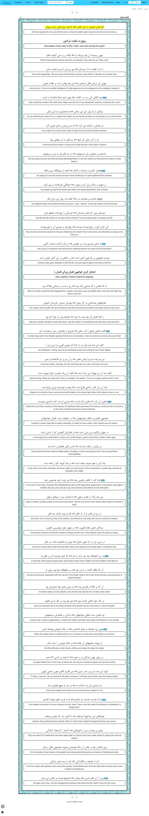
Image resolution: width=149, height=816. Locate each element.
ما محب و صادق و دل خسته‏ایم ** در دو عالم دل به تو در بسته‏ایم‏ (74, 154)
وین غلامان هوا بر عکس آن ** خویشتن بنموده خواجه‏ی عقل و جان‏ (74, 747)
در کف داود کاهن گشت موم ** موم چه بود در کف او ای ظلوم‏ (74, 601)
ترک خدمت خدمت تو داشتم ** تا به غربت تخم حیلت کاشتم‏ (72, 699)
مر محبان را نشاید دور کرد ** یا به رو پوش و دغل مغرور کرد (74, 125)
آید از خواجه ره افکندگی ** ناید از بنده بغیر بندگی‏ (74, 761)
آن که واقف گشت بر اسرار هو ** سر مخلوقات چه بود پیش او (74, 570)
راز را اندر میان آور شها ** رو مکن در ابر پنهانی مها (74, 139)
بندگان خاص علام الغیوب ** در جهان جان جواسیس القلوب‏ (74, 527)
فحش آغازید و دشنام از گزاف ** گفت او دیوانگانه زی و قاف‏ (72, 170)
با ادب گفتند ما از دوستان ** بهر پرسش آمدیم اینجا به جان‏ (74, 69)
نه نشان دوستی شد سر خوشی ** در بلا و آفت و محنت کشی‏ (72, 243)
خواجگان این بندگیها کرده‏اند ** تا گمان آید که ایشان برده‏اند (74, 716)
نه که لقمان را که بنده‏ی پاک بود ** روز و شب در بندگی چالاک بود (74, 286)
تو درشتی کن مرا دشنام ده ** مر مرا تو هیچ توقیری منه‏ (74, 685)
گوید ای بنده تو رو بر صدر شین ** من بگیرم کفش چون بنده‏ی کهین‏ (74, 671)
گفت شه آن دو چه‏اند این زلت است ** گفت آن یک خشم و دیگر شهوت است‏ (74, 373)
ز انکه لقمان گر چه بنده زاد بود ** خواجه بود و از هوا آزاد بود (74, 317)
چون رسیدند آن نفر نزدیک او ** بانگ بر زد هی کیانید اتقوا (74, 55)
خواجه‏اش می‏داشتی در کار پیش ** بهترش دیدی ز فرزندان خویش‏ (74, 303)
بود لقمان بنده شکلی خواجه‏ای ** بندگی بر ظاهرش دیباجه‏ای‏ (74, 615)
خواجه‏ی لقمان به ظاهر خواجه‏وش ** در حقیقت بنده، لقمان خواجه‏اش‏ (74, 418)
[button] (19, 2)
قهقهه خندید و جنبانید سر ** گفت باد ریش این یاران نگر (74, 199)
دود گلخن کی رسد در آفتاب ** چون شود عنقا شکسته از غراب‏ (72, 97)
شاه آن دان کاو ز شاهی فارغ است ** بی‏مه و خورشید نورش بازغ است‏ (74, 387)
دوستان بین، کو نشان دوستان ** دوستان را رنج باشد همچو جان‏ (74, 213)
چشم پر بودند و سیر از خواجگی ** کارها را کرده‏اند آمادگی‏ (74, 730)
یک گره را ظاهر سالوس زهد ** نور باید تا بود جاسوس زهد (72, 480)
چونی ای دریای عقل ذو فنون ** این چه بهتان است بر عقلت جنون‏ (74, 83)
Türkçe (140, 9)
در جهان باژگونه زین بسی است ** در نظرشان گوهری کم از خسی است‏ (74, 432)
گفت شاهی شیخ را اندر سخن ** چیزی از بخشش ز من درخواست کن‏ (72, 331)
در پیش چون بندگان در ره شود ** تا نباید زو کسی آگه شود (74, 657)
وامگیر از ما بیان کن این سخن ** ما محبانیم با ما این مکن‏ (74, 111)
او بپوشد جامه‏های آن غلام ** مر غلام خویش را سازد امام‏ (74, 643)
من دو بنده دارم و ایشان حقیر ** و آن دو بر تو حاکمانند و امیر (74, 359)
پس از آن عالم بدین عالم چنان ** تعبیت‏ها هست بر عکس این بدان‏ (72, 778)
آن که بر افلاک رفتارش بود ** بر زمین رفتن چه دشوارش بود (74, 587)
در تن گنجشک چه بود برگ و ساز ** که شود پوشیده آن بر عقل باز (72, 556)
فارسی (145, 9)
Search (70, 2)
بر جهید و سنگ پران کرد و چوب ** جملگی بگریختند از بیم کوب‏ (74, 184)
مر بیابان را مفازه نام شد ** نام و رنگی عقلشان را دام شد (74, 446)
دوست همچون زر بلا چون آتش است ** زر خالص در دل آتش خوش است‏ (74, 258)
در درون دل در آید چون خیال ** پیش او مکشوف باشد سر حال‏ (74, 542)
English (134, 9)
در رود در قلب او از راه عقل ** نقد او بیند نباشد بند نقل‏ (74, 513)
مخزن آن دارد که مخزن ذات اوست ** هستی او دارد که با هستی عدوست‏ (72, 401)
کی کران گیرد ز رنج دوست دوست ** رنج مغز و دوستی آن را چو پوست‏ (74, 227)
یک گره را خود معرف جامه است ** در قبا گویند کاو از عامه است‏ (74, 463)
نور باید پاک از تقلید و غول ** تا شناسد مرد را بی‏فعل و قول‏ (74, 497)
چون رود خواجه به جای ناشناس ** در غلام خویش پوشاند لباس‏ (72, 629)
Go (138, 2)
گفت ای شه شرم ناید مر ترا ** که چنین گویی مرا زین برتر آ (74, 345)
